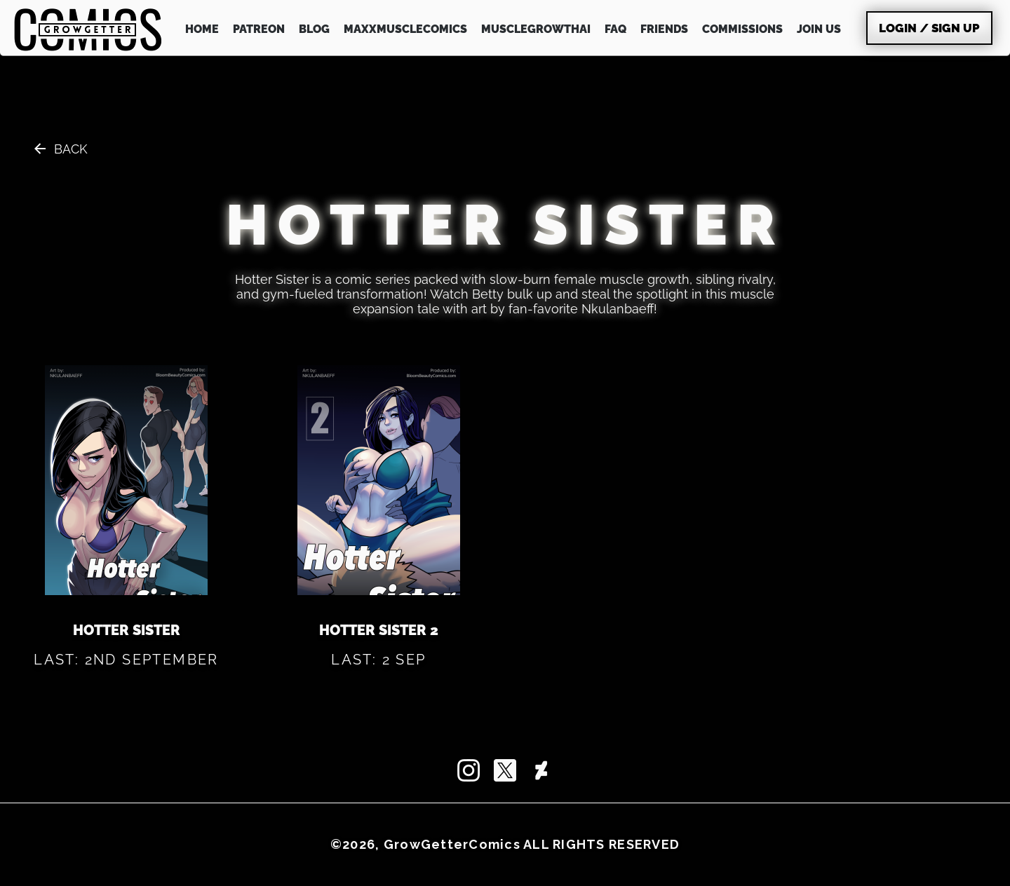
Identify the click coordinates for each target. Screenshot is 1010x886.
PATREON (259, 29)
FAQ (615, 29)
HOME (202, 29)
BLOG (314, 29)
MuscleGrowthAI (536, 29)
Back (71, 149)
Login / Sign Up (929, 28)
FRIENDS (664, 29)
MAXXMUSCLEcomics (405, 29)
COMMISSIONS (742, 29)
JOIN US (819, 29)
